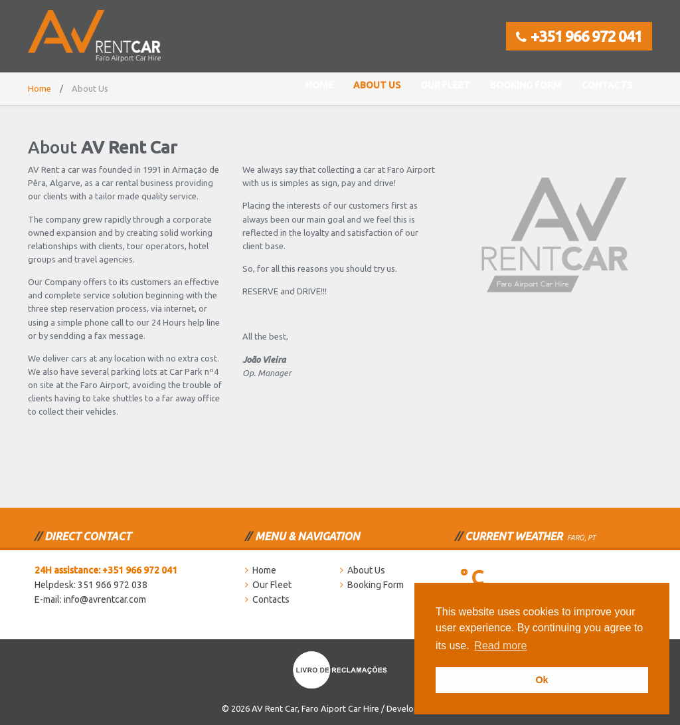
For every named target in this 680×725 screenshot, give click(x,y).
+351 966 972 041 (579, 36)
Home (319, 85)
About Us (376, 85)
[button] (534, 647)
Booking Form (526, 85)
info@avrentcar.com (105, 599)
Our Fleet (445, 85)
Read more (500, 645)
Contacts (607, 85)
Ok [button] (541, 679)
